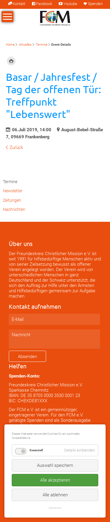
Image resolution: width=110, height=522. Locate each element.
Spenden (95, 3)
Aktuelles (25, 45)
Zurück (16, 147)
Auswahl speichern (55, 465)
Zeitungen (12, 200)
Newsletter (13, 190)
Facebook (44, 3)
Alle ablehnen (55, 495)
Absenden (27, 356)
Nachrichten (14, 209)
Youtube (70, 3)
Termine (42, 45)
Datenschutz (55, 507)
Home (10, 45)
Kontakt (19, 3)
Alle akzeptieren (55, 480)
